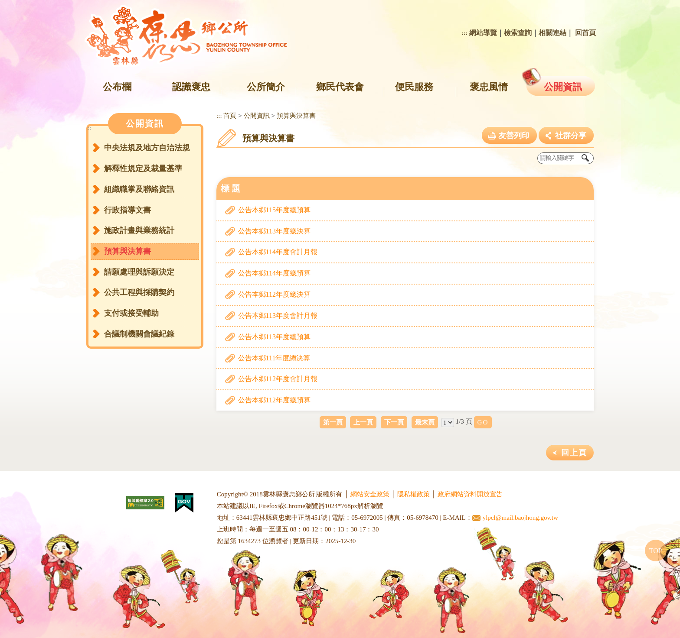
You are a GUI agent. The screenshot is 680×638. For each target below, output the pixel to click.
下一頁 (394, 422)
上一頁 (363, 422)
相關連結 (552, 32)
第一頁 (333, 422)
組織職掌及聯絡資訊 (139, 189)
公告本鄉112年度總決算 (274, 294)
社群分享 (570, 135)
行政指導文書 (127, 210)
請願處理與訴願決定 (139, 272)
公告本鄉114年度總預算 (274, 273)
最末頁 (425, 422)
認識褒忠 (191, 86)
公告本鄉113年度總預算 (274, 336)
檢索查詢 (518, 32)
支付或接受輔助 (131, 313)
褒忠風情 (489, 86)
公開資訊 (563, 86)
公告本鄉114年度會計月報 (277, 252)
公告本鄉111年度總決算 (274, 358)
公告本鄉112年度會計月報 (277, 378)
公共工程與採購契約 (139, 292)
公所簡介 (266, 86)
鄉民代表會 (340, 86)
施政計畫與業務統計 (139, 230)
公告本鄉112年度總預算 (274, 400)
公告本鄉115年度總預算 (274, 210)
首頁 (229, 115)
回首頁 (585, 32)
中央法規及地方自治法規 (147, 147)
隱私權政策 (413, 494)
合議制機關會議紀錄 (139, 334)
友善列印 (514, 135)
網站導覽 (483, 32)
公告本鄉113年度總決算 (274, 231)
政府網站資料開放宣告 (470, 494)
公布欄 (117, 86)
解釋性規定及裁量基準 (143, 168)
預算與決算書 (127, 251)
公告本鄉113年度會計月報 (277, 315)
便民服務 (414, 86)
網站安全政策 (369, 494)
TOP (655, 550)
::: (465, 33)
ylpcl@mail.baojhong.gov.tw (515, 517)
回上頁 (574, 452)
